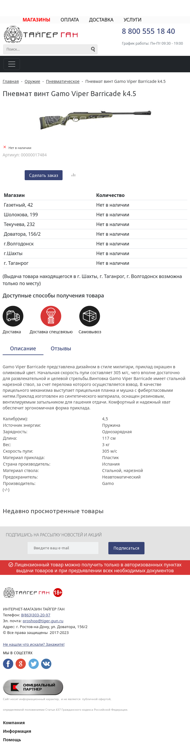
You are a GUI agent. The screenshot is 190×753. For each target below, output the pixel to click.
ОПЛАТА (69, 19)
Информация (17, 731)
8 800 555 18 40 (148, 31)
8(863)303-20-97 (35, 615)
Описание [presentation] (23, 348)
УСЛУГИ (133, 19)
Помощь (12, 739)
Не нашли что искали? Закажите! (34, 644)
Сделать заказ (43, 175)
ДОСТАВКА (101, 19)
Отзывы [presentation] (61, 348)
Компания (14, 722)
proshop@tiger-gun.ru (43, 620)
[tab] (23, 348)
